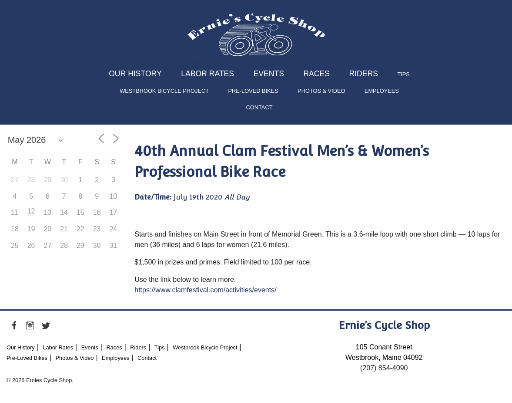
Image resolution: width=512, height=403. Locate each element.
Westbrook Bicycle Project (164, 91)
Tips (403, 74)
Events (269, 73)
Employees (382, 91)
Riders (363, 73)
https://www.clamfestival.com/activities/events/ (205, 290)
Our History (135, 73)
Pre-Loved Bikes (253, 91)
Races (316, 73)
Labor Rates (207, 73)
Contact (259, 107)
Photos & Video (321, 91)
